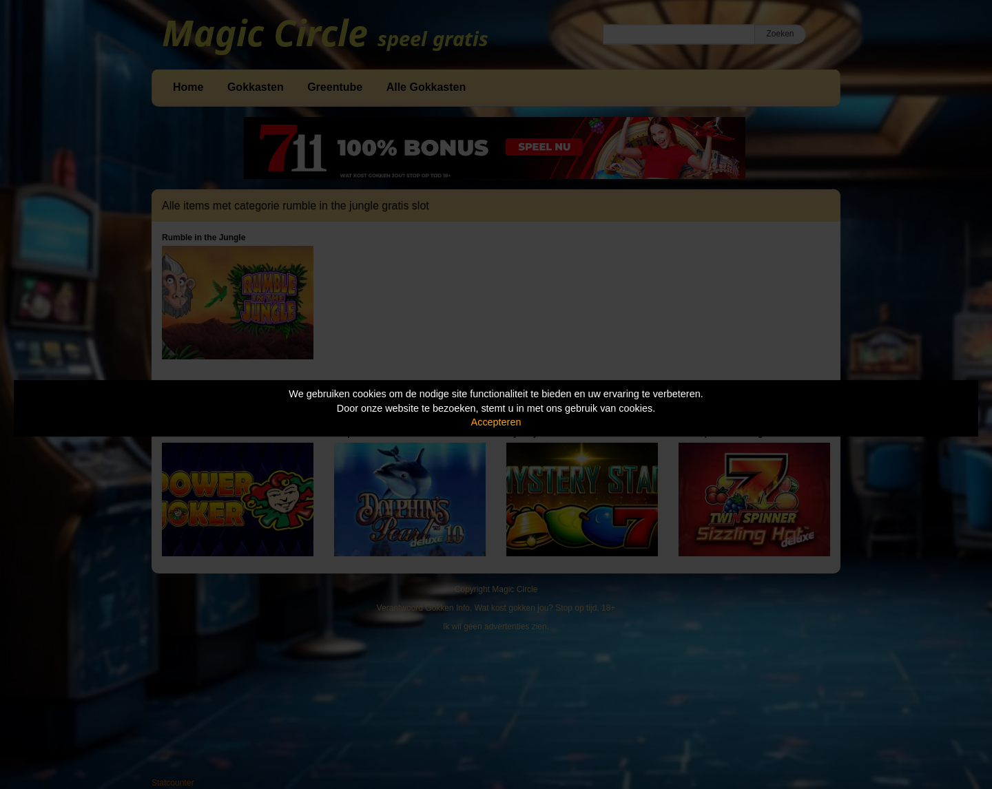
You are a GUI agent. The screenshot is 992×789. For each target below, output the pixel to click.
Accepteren (496, 422)
